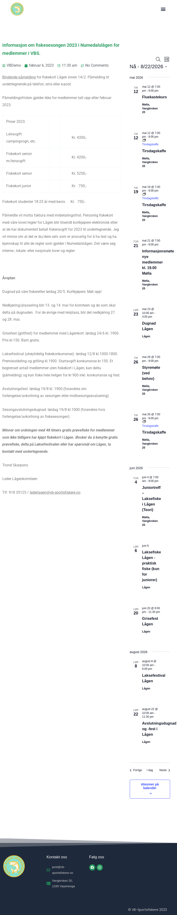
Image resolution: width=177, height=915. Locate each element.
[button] (163, 9)
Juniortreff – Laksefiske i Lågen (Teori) (151, 499)
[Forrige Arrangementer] (136, 770)
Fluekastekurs (154, 97)
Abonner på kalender (150, 786)
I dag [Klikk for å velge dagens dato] (150, 770)
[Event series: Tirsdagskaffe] (150, 142)
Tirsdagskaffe (154, 151)
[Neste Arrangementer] (164, 770)
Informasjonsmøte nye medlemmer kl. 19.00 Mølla (158, 262)
